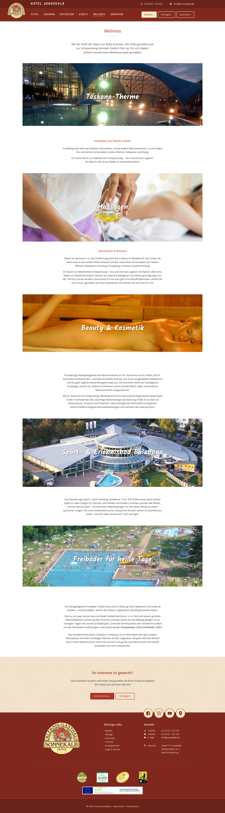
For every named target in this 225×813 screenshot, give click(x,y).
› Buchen (108, 730)
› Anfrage (108, 734)
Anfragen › (166, 14)
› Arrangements (111, 745)
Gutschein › (185, 14)
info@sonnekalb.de (182, 3)
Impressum (118, 806)
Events (83, 14)
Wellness (99, 14)
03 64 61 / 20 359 (151, 3)
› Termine (109, 741)
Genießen (116, 14)
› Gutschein (109, 738)
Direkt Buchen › (102, 696)
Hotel (35, 14)
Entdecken (67, 14)
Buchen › (149, 14)
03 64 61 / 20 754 (170, 734)
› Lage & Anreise (112, 749)
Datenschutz (133, 806)
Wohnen (49, 14)
